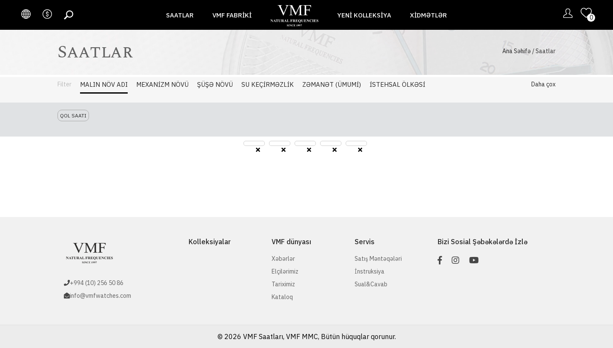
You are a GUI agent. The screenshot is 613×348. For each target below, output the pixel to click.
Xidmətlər (428, 15)
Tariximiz (283, 284)
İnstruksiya (369, 271)
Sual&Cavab (371, 284)
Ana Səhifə (516, 51)
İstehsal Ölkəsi (397, 84)
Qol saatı (73, 115)
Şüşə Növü (215, 84)
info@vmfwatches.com (100, 296)
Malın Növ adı (104, 84)
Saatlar (180, 15)
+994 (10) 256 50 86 (96, 283)
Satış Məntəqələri (378, 258)
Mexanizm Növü (162, 84)
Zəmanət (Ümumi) (331, 84)
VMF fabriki (232, 15)
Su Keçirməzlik (267, 84)
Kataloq (282, 297)
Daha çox (543, 84)
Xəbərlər (283, 258)
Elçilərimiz (285, 271)
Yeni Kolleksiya (364, 15)
